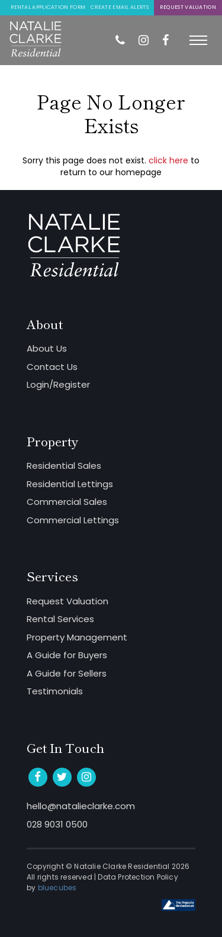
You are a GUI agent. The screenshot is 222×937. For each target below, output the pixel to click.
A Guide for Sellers (67, 673)
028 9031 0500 (57, 824)
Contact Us (52, 366)
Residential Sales (64, 465)
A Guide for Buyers (67, 655)
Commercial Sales (67, 501)
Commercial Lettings (73, 520)
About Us (47, 348)
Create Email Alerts (120, 7)
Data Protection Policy (138, 877)
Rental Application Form (48, 7)
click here (168, 160)
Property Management (77, 637)
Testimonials (55, 691)
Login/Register (58, 384)
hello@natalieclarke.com (81, 806)
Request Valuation (188, 7)
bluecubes (57, 888)
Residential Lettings (70, 484)
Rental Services (60, 619)
